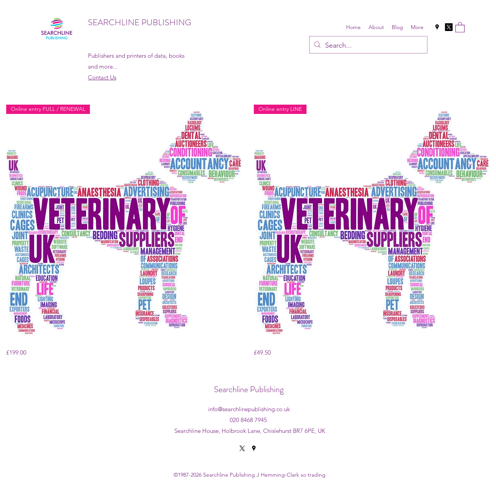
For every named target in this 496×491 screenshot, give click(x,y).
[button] (460, 27)
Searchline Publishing (249, 389)
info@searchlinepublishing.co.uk (249, 409)
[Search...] (368, 45)
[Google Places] (437, 27)
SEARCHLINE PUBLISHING (139, 22)
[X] (449, 27)
